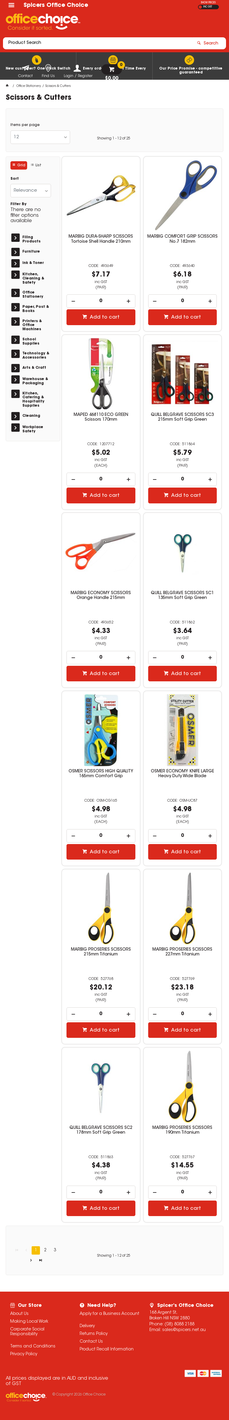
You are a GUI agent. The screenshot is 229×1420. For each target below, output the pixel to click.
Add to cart (104, 317)
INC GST (207, 7)
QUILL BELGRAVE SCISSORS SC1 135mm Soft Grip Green (182, 595)
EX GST (200, 7)
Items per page (25, 125)
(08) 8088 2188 (179, 1324)
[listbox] (40, 137)
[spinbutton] (101, 301)
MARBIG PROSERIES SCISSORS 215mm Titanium (101, 952)
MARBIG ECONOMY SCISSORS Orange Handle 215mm (101, 595)
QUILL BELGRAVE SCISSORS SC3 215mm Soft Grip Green (182, 417)
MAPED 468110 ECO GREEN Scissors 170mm (101, 417)
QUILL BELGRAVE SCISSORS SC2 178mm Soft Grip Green (100, 1130)
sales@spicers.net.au (184, 1330)
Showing (113, 138)
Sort (14, 179)
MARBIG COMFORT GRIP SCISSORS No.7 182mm (182, 239)
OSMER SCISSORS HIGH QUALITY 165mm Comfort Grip (101, 773)
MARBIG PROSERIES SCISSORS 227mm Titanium (182, 952)
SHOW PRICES (208, 2)
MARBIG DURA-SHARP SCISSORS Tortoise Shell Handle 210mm (101, 239)
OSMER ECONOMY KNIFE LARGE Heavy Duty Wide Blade (182, 773)
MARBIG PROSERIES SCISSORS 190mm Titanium (182, 1130)
